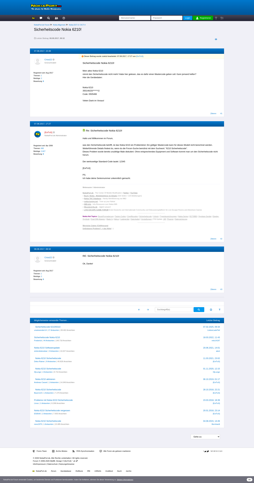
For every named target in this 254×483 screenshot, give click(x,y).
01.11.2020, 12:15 (211, 368)
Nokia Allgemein (59, 25)
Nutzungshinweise (66, 464)
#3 (221, 289)
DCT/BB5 (193, 216)
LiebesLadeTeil (214, 330)
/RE (88, 471)
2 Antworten (47, 372)
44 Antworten (48, 341)
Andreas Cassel (40, 382)
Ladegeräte (124, 219)
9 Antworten (51, 361)
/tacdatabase (65, 471)
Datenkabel (135, 219)
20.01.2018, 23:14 (211, 410)
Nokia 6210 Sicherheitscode (48, 358)
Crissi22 (48, 59)
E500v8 (37, 414)
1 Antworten (54, 382)
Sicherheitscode (145, 216)
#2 (221, 239)
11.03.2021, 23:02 (211, 358)
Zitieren (213, 113)
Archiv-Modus (59, 451)
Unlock (156, 216)
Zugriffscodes (132, 216)
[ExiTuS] (139, 56)
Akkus (116, 219)
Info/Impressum (39, 464)
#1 (221, 113)
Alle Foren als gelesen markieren (115, 451)
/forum (53, 471)
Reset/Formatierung (106, 216)
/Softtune (79, 471)
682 (42, 148)
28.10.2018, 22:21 (211, 389)
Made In (109, 219)
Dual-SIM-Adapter (98, 219)
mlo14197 (216, 341)
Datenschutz (52, 464)
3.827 (43, 151)
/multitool (109, 471)
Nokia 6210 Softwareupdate (47, 348)
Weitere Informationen (125, 480)
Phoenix (170, 219)
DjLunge (37, 372)
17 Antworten (53, 330)
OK (249, 480)
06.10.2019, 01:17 (211, 379)
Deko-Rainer (39, 361)
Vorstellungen (146, 219)
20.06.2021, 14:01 (211, 348)
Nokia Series (183, 216)
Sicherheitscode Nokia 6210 (47, 337)
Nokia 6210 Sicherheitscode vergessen (52, 410)
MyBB (52, 461)
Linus (36, 403)
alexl (218, 351)
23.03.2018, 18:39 (211, 400)
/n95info (97, 471)
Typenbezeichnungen (168, 216)
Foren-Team (40, 451)
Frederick (38, 341)
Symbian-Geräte (204, 216)
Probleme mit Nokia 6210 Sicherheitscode (53, 400)
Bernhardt (216, 424)
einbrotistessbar (40, 351)
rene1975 (38, 424)
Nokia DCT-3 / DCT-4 (77, 25)
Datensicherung (181, 219)
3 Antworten (54, 351)
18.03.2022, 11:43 (211, 337)
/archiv (128, 471)
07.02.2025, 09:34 (211, 327)
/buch (119, 471)
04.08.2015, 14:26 (211, 421)
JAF (164, 219)
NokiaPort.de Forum (42, 25)
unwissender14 (40, 330)
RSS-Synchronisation (83, 451)
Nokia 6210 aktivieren (45, 379)
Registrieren (203, 18)
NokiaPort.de (40, 471)
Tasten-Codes (120, 216)
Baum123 (38, 393)
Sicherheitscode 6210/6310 (47, 327)
